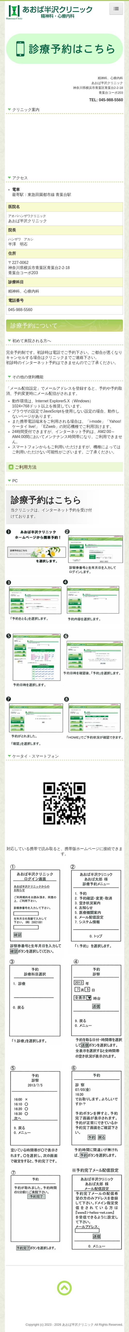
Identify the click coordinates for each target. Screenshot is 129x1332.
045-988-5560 (111, 100)
